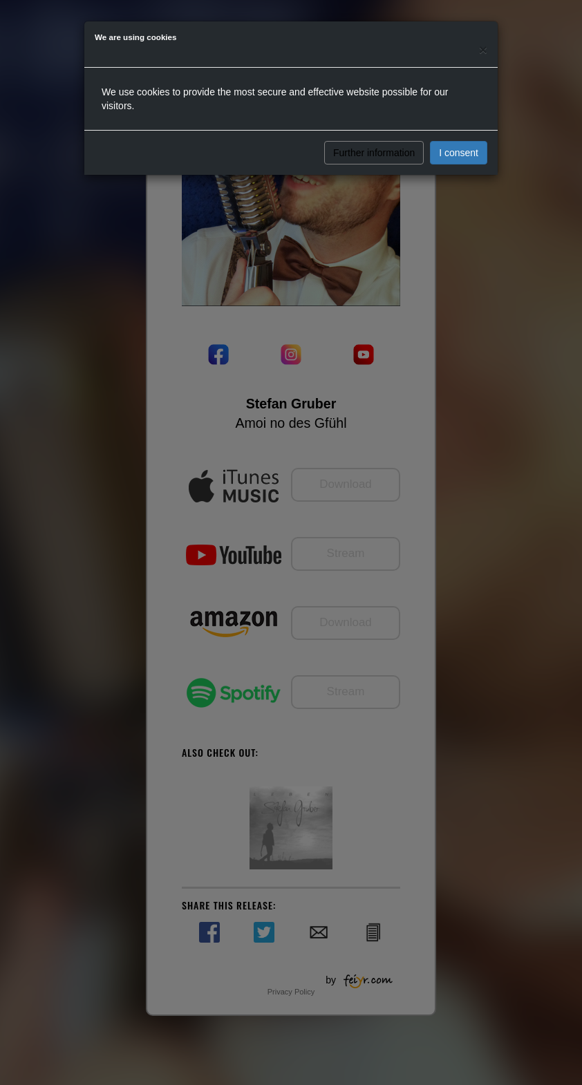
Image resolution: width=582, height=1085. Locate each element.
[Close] (483, 49)
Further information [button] (374, 152)
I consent (458, 152)
